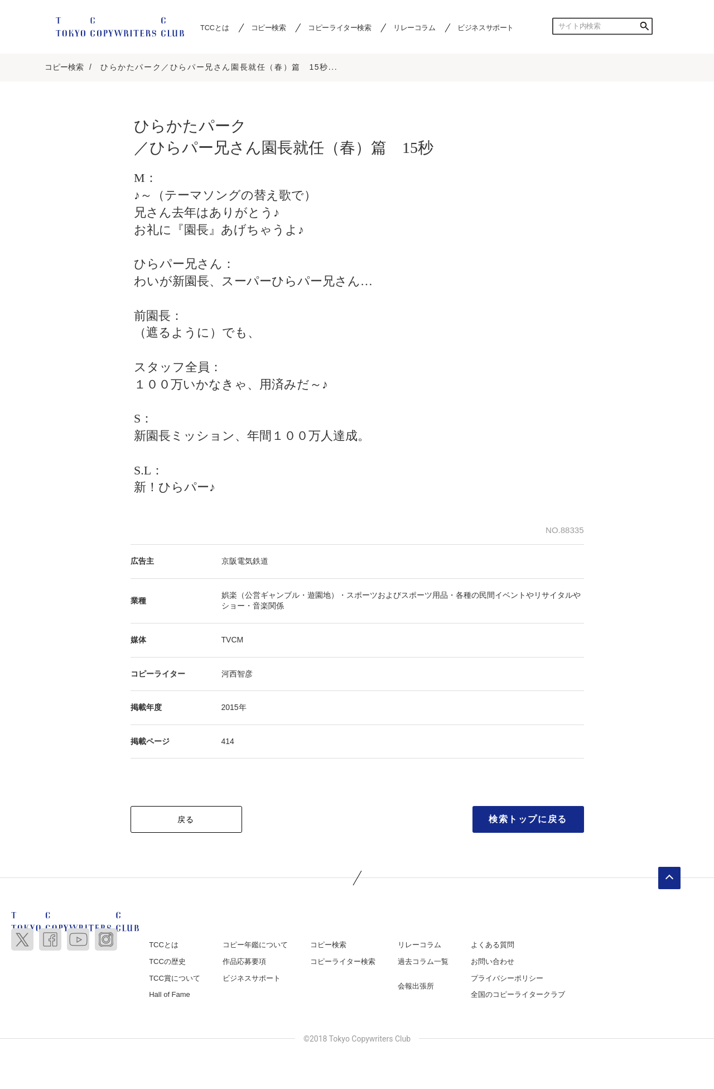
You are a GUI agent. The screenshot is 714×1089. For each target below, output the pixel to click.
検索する (644, 26)
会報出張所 (416, 986)
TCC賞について (174, 978)
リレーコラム (414, 27)
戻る (186, 819)
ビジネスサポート (485, 27)
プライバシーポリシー (507, 978)
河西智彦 (237, 673)
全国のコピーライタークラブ (518, 994)
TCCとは (214, 27)
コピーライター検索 (339, 27)
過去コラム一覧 (423, 961)
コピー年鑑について (255, 945)
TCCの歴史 (167, 961)
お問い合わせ (492, 961)
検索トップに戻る (528, 819)
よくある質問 (492, 945)
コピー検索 (268, 27)
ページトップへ (669, 878)
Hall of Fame (169, 994)
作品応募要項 (244, 961)
